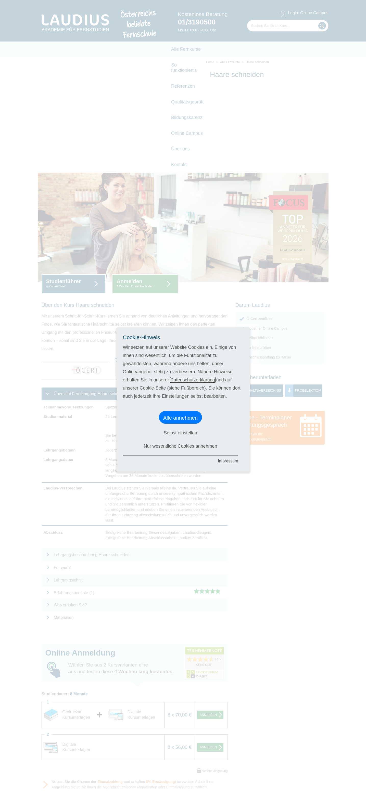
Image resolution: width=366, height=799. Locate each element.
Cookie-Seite (153, 388)
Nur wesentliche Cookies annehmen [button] (180, 446)
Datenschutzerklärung (192, 379)
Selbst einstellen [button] (180, 432)
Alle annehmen (180, 418)
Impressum (228, 461)
